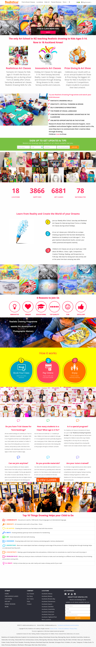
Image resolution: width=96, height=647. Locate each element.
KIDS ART (7, 601)
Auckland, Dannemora (48, 601)
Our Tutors (30, 599)
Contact (29, 604)
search (48, 32)
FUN (67, 314)
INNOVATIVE (14, 314)
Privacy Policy (73, 628)
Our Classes (30, 594)
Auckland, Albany (47, 594)
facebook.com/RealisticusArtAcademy (68, 625)
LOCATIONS (8, 599)
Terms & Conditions (63, 628)
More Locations (46, 619)
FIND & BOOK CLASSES (11, 596)
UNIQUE (28, 314)
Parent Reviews (56, 2)
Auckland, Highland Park (49, 617)
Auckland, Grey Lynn (48, 614)
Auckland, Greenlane (48, 612)
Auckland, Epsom (47, 604)
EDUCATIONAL (41, 314)
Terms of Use (53, 628)
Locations (40, 2)
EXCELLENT (81, 314)
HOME (7, 594)
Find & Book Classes (28, 2)
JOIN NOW (74, 147)
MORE (6, 606)
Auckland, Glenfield (47, 606)
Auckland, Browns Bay (48, 599)
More (65, 2)
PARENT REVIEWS (10, 604)
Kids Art (47, 2)
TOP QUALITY (54, 314)
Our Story (30, 596)
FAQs (28, 601)
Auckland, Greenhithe (48, 609)
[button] (69, 1)
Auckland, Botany (47, 596)
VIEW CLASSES (47, 479)
